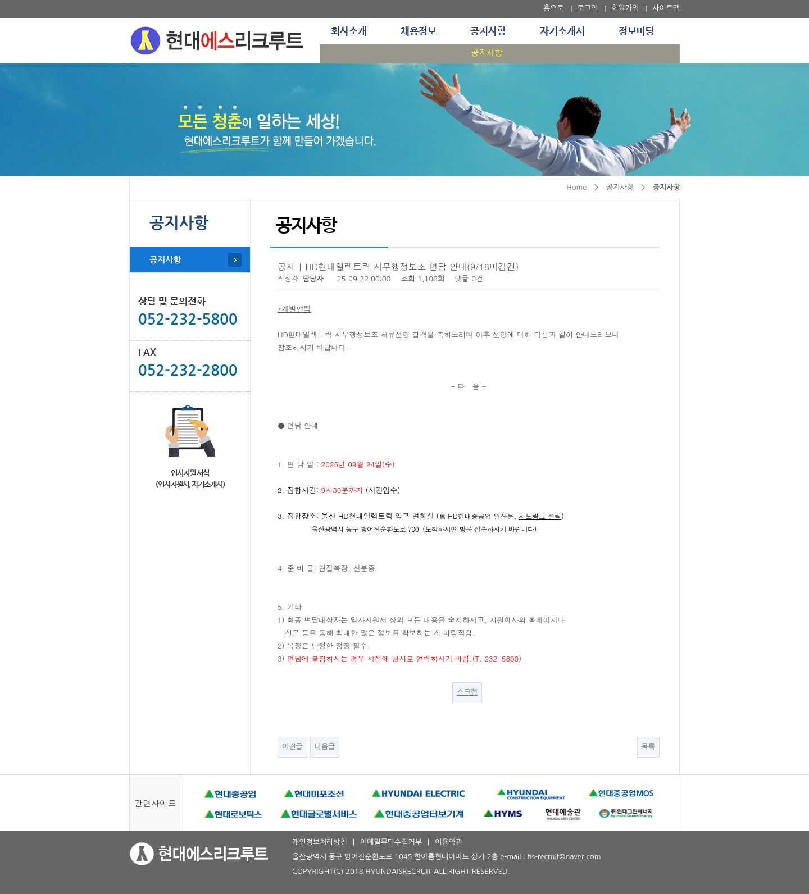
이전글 (292, 746)
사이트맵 (666, 8)
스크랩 (467, 692)
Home (576, 187)
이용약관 (448, 842)
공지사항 (488, 31)
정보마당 (637, 31)
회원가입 (625, 8)
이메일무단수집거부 (391, 842)
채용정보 (419, 31)
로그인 (588, 8)
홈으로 (553, 8)
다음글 (325, 746)
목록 (648, 746)
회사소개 (349, 31)
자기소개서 (562, 31)
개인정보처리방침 (319, 842)
